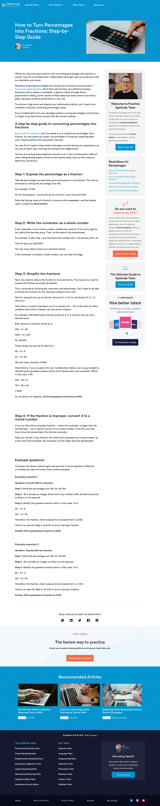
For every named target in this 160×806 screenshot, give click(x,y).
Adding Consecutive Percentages (123, 186)
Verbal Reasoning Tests (25, 753)
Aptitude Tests (65, 748)
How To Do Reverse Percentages (123, 190)
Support (90, 800)
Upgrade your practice (80, 658)
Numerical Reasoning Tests (27, 748)
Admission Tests (65, 763)
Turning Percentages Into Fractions (124, 183)
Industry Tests (64, 779)
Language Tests (65, 753)
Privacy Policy (67, 800)
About (18, 800)
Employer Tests (65, 774)
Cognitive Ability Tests (25, 779)
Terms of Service (40, 800)
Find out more (123, 775)
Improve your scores (125, 253)
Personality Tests (66, 769)
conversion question (29, 133)
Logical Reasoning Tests (26, 769)
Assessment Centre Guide (27, 784)
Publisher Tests (65, 784)
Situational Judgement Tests (28, 763)
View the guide (125, 284)
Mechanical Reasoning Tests (28, 774)
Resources (99, 5)
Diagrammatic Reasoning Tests (29, 758)
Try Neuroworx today (125, 342)
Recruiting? (112, 800)
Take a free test (125, 147)
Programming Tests (67, 758)
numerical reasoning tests (28, 89)
